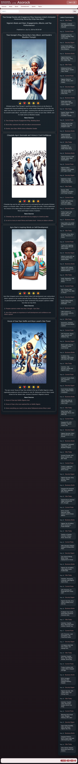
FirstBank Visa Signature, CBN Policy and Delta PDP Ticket (67, 357)
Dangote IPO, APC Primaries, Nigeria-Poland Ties (66, 424)
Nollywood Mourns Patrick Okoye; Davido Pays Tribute (67, 69)
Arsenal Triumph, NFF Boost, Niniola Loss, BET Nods (67, 457)
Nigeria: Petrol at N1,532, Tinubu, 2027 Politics (67, 81)
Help (68, 760)
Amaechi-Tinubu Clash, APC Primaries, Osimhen (67, 379)
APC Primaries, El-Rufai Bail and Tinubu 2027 (67, 591)
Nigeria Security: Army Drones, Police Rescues (67, 479)
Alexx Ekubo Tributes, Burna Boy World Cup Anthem (67, 749)
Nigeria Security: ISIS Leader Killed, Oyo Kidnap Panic (67, 692)
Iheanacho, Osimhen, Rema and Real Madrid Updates (67, 324)
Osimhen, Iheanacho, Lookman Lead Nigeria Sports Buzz (67, 580)
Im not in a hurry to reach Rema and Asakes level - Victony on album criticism (29, 220)
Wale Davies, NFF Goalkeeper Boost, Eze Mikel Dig (67, 413)
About (72, 760)
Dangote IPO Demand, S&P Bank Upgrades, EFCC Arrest (67, 490)
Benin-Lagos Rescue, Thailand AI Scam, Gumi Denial (67, 346)
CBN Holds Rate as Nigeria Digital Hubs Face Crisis (66, 402)
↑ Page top (63, 760)
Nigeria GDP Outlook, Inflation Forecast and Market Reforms (67, 269)
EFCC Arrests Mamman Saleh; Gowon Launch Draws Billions (67, 513)
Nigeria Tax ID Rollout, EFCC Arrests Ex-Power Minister (67, 525)
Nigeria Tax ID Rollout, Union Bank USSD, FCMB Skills (67, 569)
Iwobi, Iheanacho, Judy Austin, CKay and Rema (67, 280)
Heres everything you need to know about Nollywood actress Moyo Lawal (28, 408)
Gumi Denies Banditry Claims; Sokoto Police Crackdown (67, 390)
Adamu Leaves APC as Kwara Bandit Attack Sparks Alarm (67, 258)
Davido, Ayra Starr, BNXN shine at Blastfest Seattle (21, 128)
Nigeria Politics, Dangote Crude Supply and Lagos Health (67, 169)
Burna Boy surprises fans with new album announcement (23, 124)
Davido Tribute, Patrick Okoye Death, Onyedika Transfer (67, 114)
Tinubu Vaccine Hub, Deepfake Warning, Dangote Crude (67, 125)
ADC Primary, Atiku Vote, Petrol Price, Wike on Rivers (68, 291)
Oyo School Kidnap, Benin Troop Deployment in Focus (67, 558)
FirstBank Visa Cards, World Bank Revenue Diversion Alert (67, 613)
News (10, 6)
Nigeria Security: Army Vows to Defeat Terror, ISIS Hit (67, 602)
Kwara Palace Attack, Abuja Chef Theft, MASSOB (67, 302)
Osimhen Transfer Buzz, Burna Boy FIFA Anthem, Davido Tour (67, 624)
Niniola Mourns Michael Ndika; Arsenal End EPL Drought (67, 501)
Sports (33, 6)
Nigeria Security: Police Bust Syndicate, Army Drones (67, 435)
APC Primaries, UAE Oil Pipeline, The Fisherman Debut (67, 635)
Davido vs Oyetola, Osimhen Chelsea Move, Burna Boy (66, 536)
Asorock (4, 6)
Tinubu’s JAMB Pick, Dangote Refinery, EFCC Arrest (67, 468)
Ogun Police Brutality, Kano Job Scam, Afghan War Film (67, 727)
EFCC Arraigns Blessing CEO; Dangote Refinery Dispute (66, 681)
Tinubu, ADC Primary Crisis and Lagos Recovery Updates (67, 202)
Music (16, 6)
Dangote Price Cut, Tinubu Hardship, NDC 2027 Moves (67, 36)
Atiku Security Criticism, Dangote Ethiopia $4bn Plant (68, 547)
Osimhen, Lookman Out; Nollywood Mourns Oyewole (67, 25)
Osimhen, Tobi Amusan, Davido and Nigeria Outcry (67, 368)
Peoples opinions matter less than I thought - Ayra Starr (23, 308)
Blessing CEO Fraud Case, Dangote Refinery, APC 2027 (67, 716)
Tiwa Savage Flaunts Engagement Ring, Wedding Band (23, 120)
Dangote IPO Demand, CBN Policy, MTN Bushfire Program (67, 446)
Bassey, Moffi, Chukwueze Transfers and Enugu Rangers (67, 191)
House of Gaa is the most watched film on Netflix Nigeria (23, 404)
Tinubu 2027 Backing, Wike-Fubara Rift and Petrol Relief (67, 247)
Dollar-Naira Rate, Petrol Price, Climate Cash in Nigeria (67, 103)
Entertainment (25, 6)
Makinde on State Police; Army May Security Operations (66, 180)
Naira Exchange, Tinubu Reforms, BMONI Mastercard (66, 136)
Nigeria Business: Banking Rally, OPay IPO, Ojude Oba (67, 58)
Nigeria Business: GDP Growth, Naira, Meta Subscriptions (67, 158)
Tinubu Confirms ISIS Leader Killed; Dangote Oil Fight (67, 669)
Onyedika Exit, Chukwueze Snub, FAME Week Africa (66, 147)
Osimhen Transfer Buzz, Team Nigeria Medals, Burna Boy (66, 658)
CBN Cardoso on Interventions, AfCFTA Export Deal (67, 313)
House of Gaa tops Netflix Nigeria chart (18, 400)
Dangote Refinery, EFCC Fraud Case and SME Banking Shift (67, 738)
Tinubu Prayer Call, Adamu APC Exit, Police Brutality (66, 213)
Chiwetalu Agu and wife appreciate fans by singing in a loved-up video (27, 216)
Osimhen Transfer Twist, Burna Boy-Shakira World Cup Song (66, 704)
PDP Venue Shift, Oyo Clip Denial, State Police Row (67, 92)
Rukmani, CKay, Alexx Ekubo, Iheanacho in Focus (67, 235)
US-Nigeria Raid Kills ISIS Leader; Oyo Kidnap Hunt (67, 646)
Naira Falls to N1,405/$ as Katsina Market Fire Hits (67, 224)
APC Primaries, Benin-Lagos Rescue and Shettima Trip (67, 335)
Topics (40, 6)
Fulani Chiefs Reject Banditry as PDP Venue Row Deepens (67, 47)
